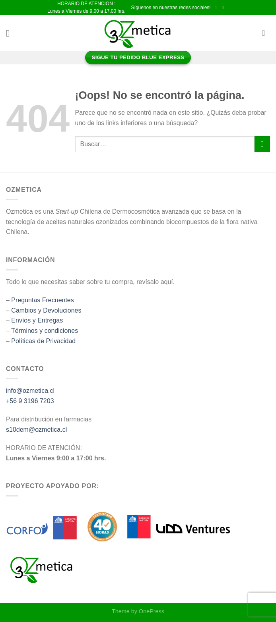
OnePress (151, 611)
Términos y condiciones (44, 330)
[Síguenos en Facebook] (217, 7)
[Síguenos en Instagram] (224, 7)
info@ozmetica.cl (30, 390)
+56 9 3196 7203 (30, 401)
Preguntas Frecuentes (42, 300)
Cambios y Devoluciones (46, 310)
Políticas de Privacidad (43, 341)
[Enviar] (262, 144)
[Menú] (11, 33)
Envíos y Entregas (37, 320)
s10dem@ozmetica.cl (36, 429)
